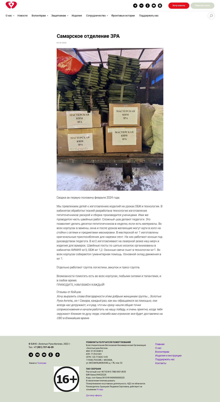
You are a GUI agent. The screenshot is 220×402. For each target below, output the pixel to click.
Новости (22, 15)
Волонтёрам (39, 15)
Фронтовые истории (123, 15)
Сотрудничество (96, 15)
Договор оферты (94, 395)
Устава (100, 389)
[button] (202, 6)
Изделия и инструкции (168, 355)
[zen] (160, 6)
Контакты (160, 363)
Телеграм (41, 363)
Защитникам (59, 15)
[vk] (141, 6)
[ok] (147, 6)
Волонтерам (162, 351)
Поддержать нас (149, 15)
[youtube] (154, 6)
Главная (159, 344)
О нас (9, 15)
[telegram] (135, 6)
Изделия (77, 15)
